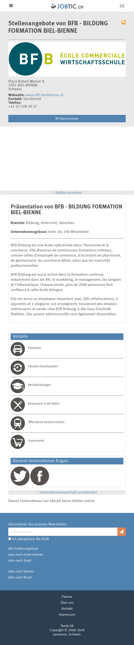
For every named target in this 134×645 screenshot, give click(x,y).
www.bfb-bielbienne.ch (44, 95)
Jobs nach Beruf (19, 577)
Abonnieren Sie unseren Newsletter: (37, 524)
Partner (67, 597)
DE (122, 6)
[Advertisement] (67, 158)
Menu (11, 5)
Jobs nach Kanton (21, 571)
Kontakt (67, 609)
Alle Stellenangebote (23, 549)
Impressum (67, 614)
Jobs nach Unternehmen (25, 555)
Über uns (67, 603)
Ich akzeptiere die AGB (30, 539)
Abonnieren (67, 119)
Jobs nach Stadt (19, 560)
